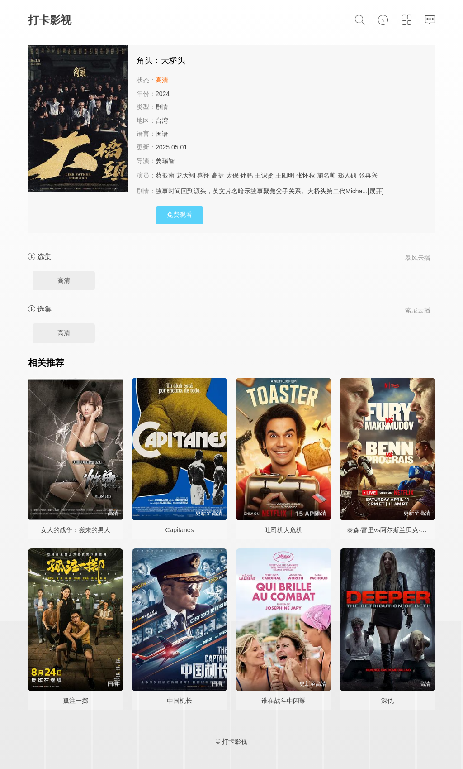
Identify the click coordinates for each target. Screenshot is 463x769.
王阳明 (284, 175)
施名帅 (326, 175)
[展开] (376, 191)
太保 (232, 175)
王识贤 (264, 175)
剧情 (162, 107)
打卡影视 (49, 20)
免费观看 (179, 214)
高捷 (218, 175)
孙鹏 (246, 175)
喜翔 (203, 175)
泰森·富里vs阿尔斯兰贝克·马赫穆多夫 (399, 529)
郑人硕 (347, 175)
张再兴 (368, 175)
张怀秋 (305, 175)
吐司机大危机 (283, 529)
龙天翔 (185, 175)
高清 (63, 280)
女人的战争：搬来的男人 (75, 529)
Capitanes (179, 529)
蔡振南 (165, 175)
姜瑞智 (165, 160)
